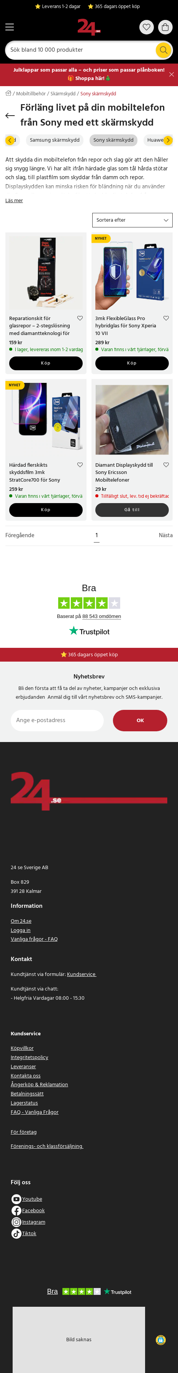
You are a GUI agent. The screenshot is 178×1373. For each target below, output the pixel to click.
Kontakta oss (26, 1076)
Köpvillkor (22, 1048)
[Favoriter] (146, 27)
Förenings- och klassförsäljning (47, 1146)
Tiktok (29, 1233)
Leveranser (23, 1066)
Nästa (166, 535)
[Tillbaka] (10, 115)
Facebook (33, 1210)
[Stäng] (171, 74)
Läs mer (14, 200)
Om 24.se (21, 921)
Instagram (33, 1222)
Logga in (21, 930)
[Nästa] (168, 140)
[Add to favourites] (80, 318)
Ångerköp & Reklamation (39, 1084)
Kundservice (81, 974)
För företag (24, 1132)
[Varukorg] (165, 27)
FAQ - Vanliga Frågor (35, 1112)
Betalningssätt (27, 1094)
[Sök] (89, 50)
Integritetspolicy (29, 1057)
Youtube (32, 1199)
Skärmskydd (63, 94)
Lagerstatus (24, 1103)
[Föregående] (10, 140)
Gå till (132, 510)
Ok (140, 720)
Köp (46, 363)
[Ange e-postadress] (57, 720)
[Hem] (89, 27)
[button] (132, 220)
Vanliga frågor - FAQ (34, 939)
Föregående (19, 535)
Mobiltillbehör (31, 94)
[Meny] (9, 27)
